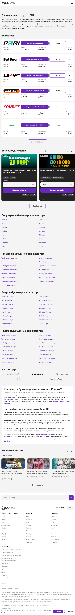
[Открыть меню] (72, 2)
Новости (4, 575)
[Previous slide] (67, 150)
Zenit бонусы (43, 316)
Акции (6, 178)
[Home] (8, 508)
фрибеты (7, 441)
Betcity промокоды (8, 343)
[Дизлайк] (32, 195)
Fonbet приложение (9, 269)
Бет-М (41, 246)
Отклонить (69, 611)
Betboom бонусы (7, 320)
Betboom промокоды (9, 358)
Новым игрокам (58, 178)
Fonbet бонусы (7, 308)
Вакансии (4, 566)
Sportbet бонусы (45, 308)
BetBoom (29, 519)
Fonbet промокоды (8, 347)
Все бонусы (37, 206)
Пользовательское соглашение (11, 555)
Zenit (40, 239)
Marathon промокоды (47, 358)
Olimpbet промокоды (46, 350)
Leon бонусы (43, 296)
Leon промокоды (45, 335)
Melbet (4, 246)
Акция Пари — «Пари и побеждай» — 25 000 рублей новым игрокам (16, 171)
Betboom (4, 243)
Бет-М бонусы (44, 324)
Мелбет (3, 528)
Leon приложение (45, 258)
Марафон (4, 534)
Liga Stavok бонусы (46, 304)
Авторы (3, 584)
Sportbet (42, 231)
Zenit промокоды (45, 354)
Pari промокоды (7, 350)
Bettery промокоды (8, 354)
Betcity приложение (9, 266)
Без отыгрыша (46, 178)
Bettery (4, 239)
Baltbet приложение (46, 262)
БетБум (55, 401)
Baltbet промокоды (46, 339)
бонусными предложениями (45, 435)
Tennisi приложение (8, 262)
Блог (2, 569)
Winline (4, 219)
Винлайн (10, 399)
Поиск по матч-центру (8, 502)
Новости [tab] (4, 455)
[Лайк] (25, 195)
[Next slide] (72, 150)
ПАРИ (68, 397)
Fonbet (4, 231)
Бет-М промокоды (45, 362)
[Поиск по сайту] (37, 497)
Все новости (37, 485)
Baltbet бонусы (44, 300)
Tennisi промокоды (8, 339)
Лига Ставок (5, 525)
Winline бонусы (7, 296)
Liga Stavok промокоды (47, 343)
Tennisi (3, 223)
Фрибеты (54, 513)
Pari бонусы (5, 312)
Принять (58, 611)
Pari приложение (45, 269)
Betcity (4, 227)
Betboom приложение (47, 277)
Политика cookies (7, 553)
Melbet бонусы (6, 324)
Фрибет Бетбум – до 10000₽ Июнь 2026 (53, 170)
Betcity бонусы (7, 304)
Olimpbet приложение (9, 273)
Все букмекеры (37, 142)
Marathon (42, 243)
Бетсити (4, 531)
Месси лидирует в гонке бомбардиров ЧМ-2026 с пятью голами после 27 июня (11, 473)
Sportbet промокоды (46, 347)
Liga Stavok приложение (48, 266)
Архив (3, 572)
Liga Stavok (43, 227)
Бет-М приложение (8, 285)
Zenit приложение (8, 277)
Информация (6, 547)
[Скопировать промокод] (33, 184)
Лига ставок (55, 540)
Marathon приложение (9, 281)
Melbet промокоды (8, 362)
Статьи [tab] (10, 455)
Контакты (4, 563)
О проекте (4, 581)
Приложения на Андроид (10, 513)
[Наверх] (60, 507)
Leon (40, 219)
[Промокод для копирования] (18, 184)
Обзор (58, 43)
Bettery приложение (46, 273)
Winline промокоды (8, 335)
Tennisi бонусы (6, 300)
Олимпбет (54, 542)
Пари (3, 516)
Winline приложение (9, 258)
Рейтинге (53, 393)
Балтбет (7, 404)
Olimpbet (42, 235)
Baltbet (41, 223)
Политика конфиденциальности (11, 550)
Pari (2, 235)
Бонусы (13, 178)
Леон (67, 401)
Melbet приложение (46, 281)
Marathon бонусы (45, 320)
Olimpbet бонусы (45, 312)
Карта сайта (5, 578)
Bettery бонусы (7, 316)
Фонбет (62, 401)
